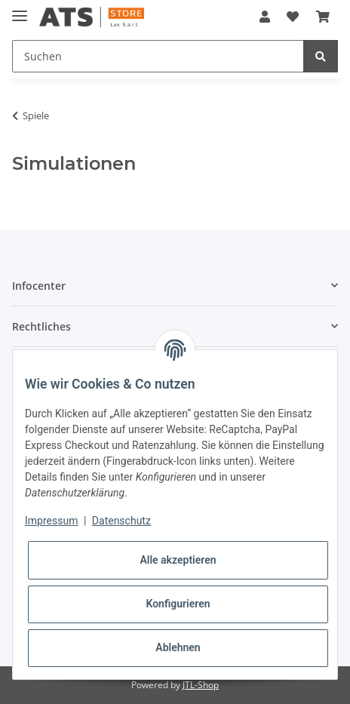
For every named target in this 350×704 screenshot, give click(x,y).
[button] (264, 17)
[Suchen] (158, 56)
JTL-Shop (201, 684)
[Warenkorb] (323, 17)
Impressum (51, 521)
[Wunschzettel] (292, 17)
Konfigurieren (178, 604)
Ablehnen (177, 647)
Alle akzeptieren (178, 560)
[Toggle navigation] (19, 9)
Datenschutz (121, 521)
